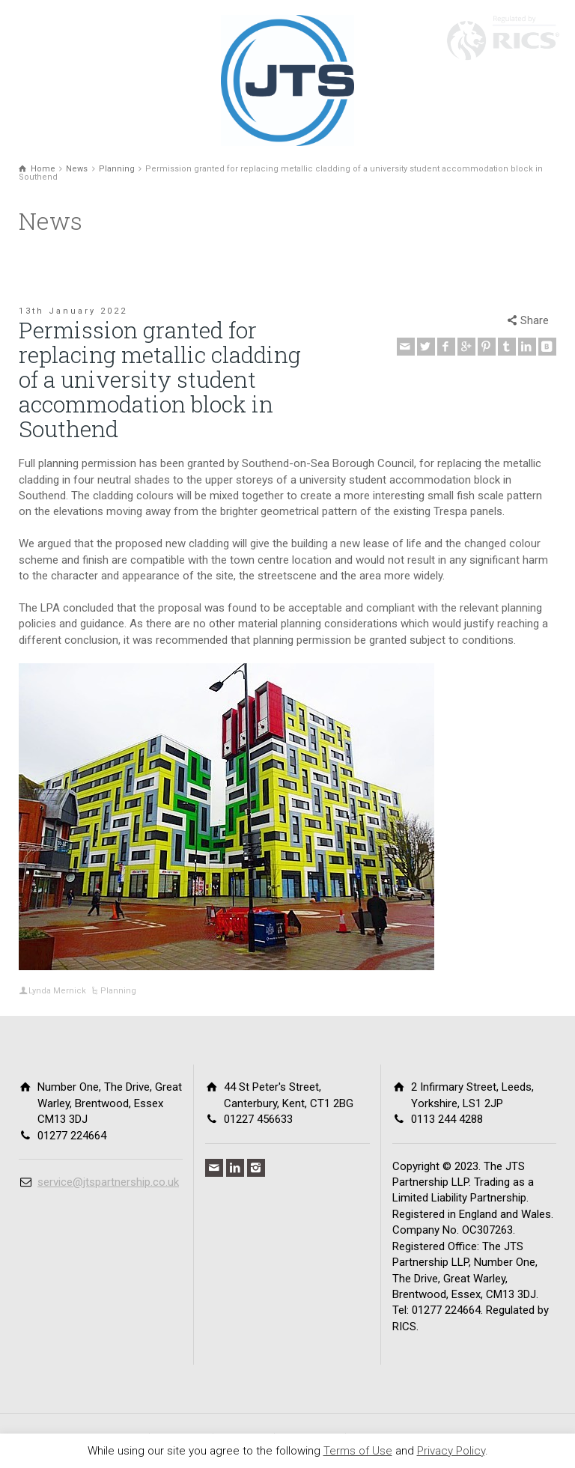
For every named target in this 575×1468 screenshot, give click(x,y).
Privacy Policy (451, 1451)
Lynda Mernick (57, 991)
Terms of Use (357, 1451)
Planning (118, 991)
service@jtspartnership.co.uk (108, 1182)
